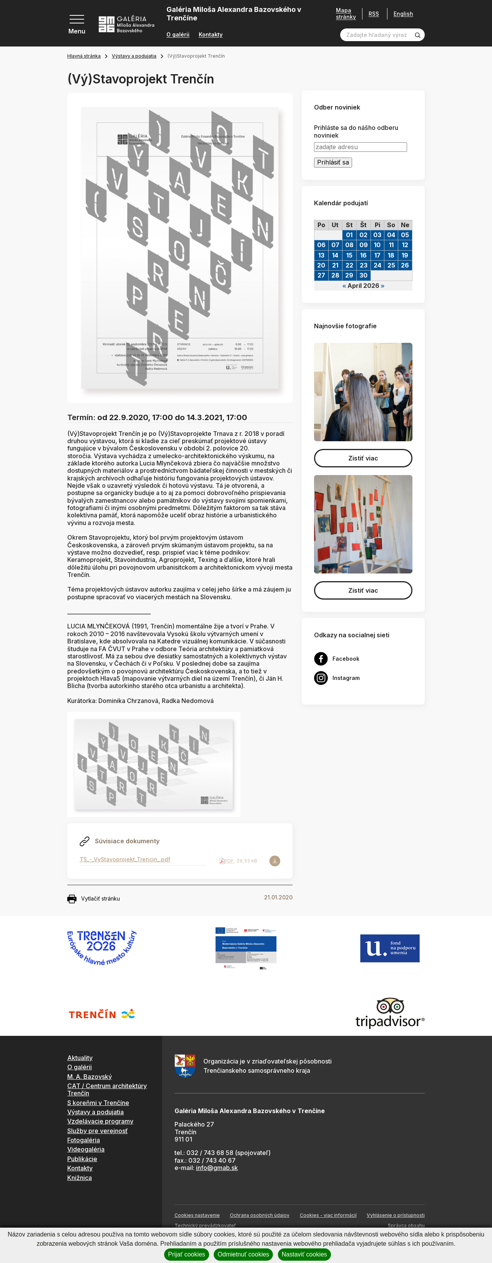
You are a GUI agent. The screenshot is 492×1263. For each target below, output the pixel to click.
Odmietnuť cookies (243, 1254)
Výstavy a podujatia (134, 56)
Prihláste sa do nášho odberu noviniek (356, 131)
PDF (229, 861)
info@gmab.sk (217, 1168)
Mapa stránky (346, 13)
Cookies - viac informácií (328, 1215)
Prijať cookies (186, 1254)
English (403, 14)
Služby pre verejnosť (97, 1131)
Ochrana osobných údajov (259, 1215)
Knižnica (79, 1178)
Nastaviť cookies (304, 1254)
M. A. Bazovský (89, 1076)
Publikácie (82, 1159)
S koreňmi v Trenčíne (98, 1103)
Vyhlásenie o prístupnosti (396, 1215)
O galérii (177, 35)
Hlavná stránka (84, 56)
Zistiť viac (363, 458)
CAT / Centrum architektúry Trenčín (107, 1089)
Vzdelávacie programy (100, 1121)
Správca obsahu (406, 1225)
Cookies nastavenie (197, 1215)
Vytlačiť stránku (93, 899)
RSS (374, 13)
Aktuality (80, 1058)
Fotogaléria (83, 1140)
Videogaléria (86, 1149)
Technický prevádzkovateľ (205, 1225)
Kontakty (211, 35)
